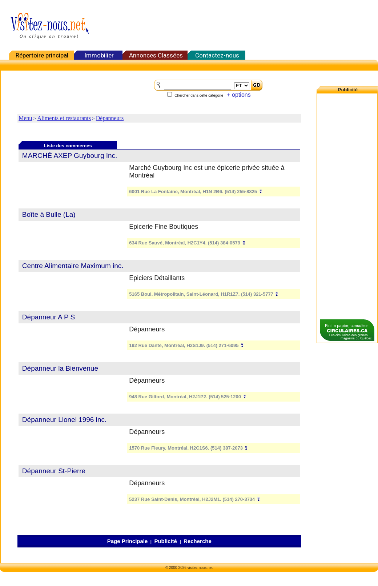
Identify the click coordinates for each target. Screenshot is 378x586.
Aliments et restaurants (64, 118)
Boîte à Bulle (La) (49, 214)
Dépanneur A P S (48, 317)
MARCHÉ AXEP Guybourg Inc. (69, 155)
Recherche (198, 541)
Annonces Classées (156, 55)
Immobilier (99, 55)
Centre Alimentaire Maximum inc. (73, 266)
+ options (238, 95)
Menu (25, 118)
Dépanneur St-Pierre (53, 471)
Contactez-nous (217, 55)
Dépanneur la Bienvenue (60, 368)
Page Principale (127, 541)
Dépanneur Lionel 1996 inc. (64, 419)
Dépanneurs (110, 118)
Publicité (165, 541)
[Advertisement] (347, 203)
